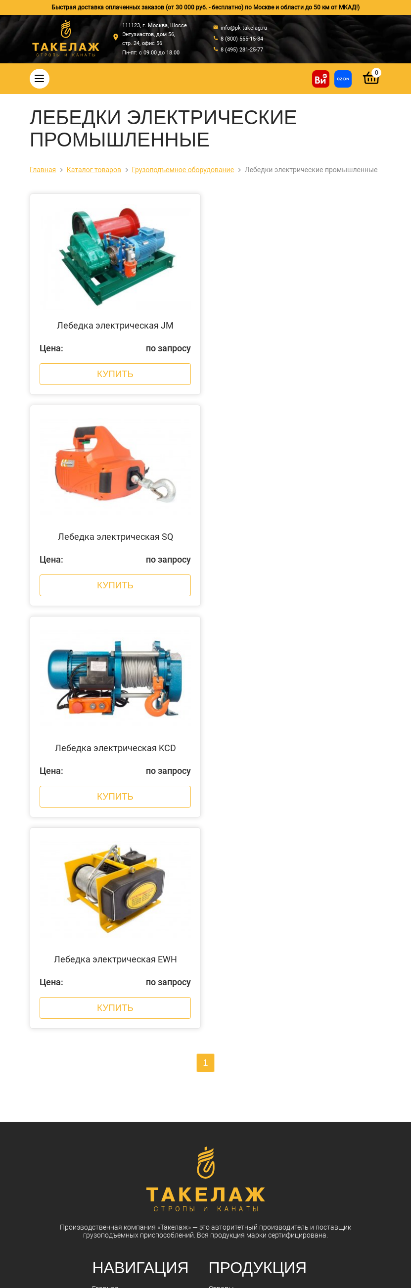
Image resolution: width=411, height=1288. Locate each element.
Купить (115, 377)
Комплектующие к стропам (252, 965)
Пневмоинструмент (240, 1055)
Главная (105, 875)
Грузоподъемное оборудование (260, 1016)
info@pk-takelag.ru (172, 1205)
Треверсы (224, 952)
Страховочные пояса (243, 939)
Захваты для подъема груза (254, 978)
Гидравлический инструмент (255, 1003)
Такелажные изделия (243, 901)
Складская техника (239, 1068)
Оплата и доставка (122, 901)
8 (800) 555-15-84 (167, 1177)
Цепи (217, 913)
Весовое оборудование (246, 991)
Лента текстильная (240, 1042)
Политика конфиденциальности (179, 1270)
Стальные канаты (238, 888)
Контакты (108, 939)
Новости (106, 913)
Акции (102, 926)
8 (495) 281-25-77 (167, 1188)
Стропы (221, 875)
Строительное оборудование (255, 1081)
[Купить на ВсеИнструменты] (320, 79)
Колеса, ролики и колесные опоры (264, 1029)
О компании (111, 888)
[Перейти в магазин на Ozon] (343, 79)
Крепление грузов (238, 926)
